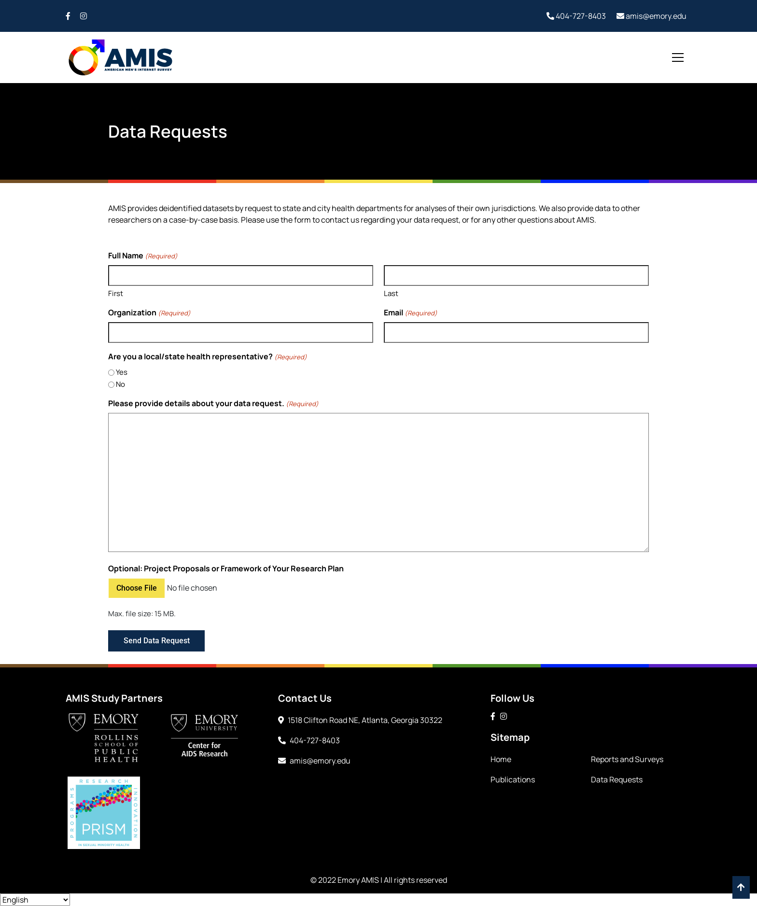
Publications (513, 779)
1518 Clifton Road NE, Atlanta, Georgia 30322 (360, 720)
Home (501, 759)
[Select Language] (35, 899)
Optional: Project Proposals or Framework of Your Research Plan (226, 568)
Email (410, 312)
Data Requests (617, 779)
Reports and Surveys (627, 759)
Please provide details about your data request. (213, 403)
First (115, 293)
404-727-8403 (576, 16)
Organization (149, 312)
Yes (121, 372)
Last (391, 293)
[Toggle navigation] (677, 57)
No (120, 384)
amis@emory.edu (652, 16)
